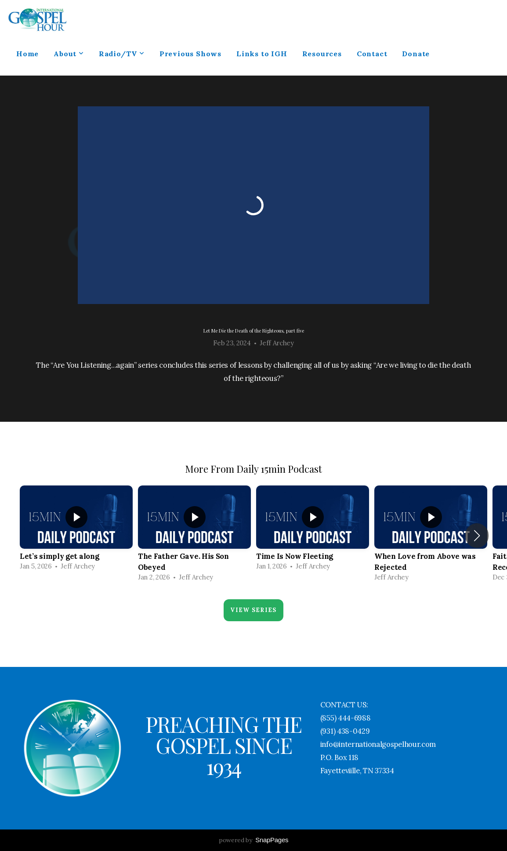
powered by (253, 840)
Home (27, 53)
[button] (477, 535)
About (69, 53)
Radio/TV (122, 53)
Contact (372, 53)
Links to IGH (261, 53)
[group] (76, 530)
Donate (416, 53)
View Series (253, 610)
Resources (322, 53)
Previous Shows (190, 53)
